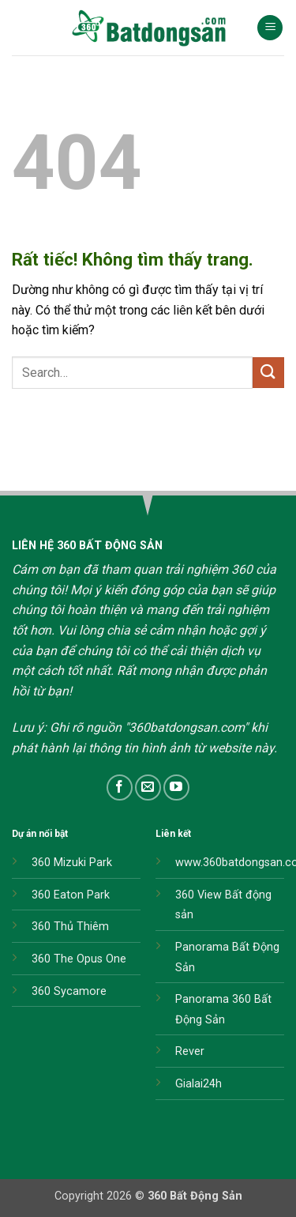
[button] (270, 28)
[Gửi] (268, 372)
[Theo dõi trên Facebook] (120, 787)
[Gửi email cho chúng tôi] (148, 787)
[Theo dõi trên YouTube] (176, 787)
